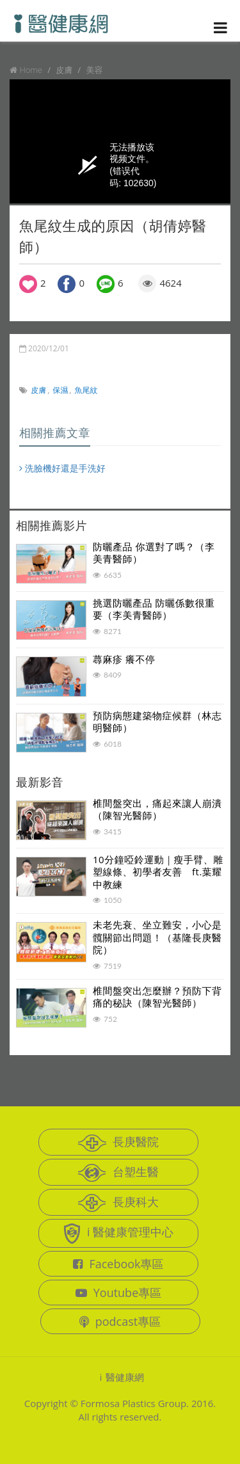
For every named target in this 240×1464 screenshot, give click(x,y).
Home (30, 70)
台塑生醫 (118, 1173)
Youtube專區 (119, 1292)
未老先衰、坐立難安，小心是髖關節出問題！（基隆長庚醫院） (157, 937)
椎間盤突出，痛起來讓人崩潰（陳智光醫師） (157, 809)
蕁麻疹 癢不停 (124, 659)
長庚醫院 (118, 1143)
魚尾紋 (86, 390)
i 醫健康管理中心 (118, 1233)
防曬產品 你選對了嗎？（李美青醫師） (153, 553)
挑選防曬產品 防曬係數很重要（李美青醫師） (153, 609)
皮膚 (38, 390)
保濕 (60, 390)
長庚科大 (118, 1203)
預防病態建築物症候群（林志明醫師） (157, 722)
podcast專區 (120, 1321)
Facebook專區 (118, 1263)
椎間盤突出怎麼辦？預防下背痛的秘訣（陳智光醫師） (157, 997)
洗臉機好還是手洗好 (62, 468)
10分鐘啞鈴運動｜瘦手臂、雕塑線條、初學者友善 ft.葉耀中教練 (158, 872)
